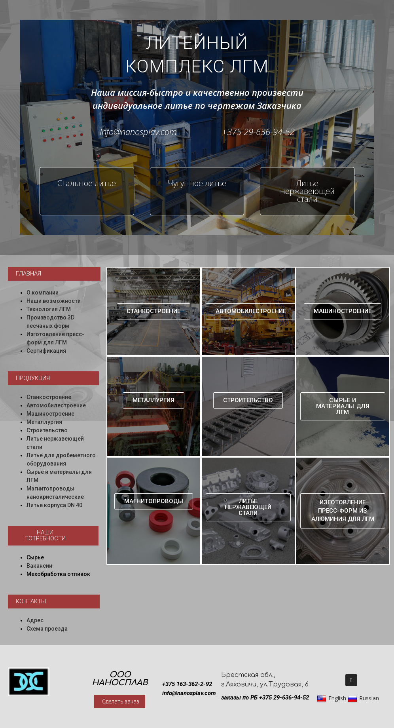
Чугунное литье (197, 183)
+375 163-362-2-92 (187, 684)
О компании (43, 292)
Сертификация (46, 351)
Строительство (47, 430)
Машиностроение (50, 414)
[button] (54, 274)
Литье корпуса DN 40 (54, 505)
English (331, 698)
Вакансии (39, 566)
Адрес (35, 620)
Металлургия (44, 422)
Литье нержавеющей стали (307, 191)
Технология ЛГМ (49, 309)
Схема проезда (47, 628)
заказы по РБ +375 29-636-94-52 (265, 697)
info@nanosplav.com (189, 693)
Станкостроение (49, 397)
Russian (363, 698)
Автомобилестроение (56, 405)
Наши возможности (54, 301)
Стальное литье (86, 183)
